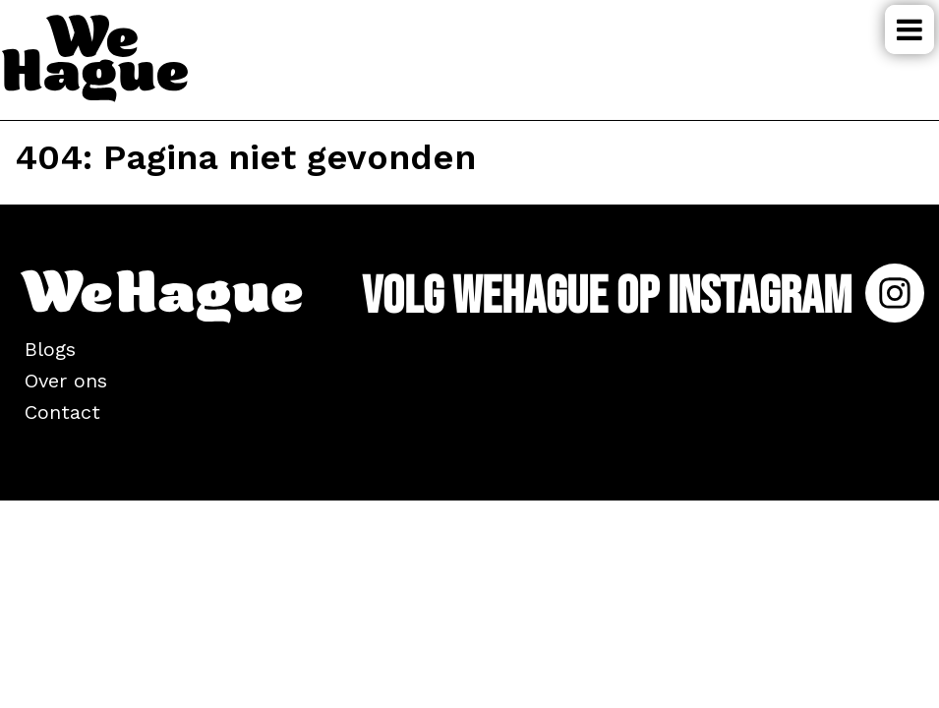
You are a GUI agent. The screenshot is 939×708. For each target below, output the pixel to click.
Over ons (66, 380)
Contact (62, 412)
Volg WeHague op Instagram (643, 296)
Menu (909, 29)
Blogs (50, 349)
